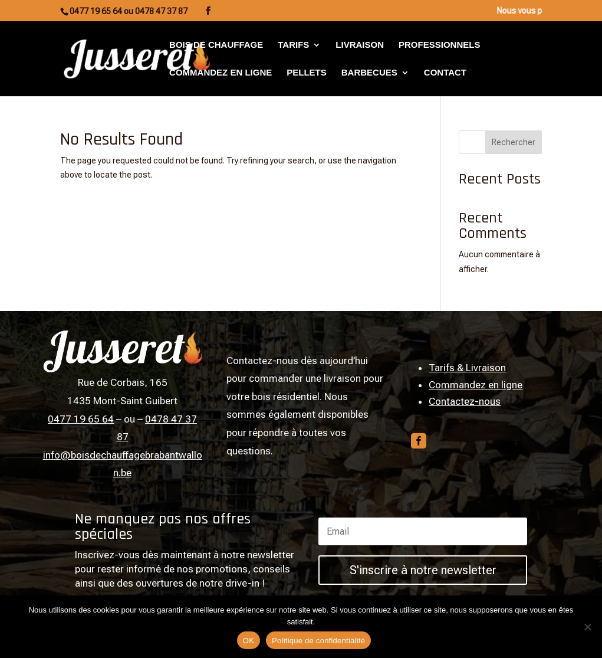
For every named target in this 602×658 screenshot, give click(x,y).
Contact (445, 72)
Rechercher (513, 142)
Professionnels (439, 45)
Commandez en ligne (220, 72)
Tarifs (293, 45)
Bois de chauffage (216, 45)
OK (248, 640)
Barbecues (369, 72)
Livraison (359, 45)
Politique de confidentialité (318, 640)
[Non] (587, 627)
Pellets (307, 72)
